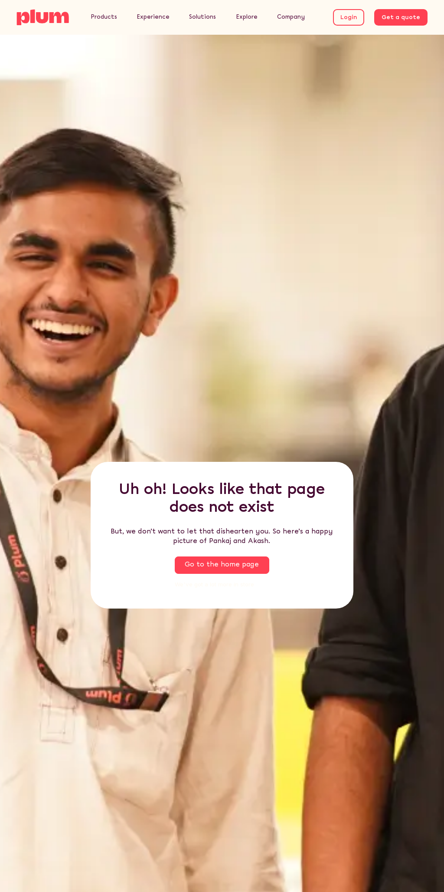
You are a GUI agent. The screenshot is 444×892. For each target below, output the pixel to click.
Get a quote (401, 17)
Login (348, 17)
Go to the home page (222, 564)
